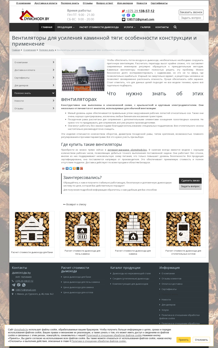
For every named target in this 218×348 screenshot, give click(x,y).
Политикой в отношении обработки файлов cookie (114, 335)
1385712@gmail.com (140, 19)
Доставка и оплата (45, 3)
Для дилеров (125, 3)
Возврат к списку (74, 204)
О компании (23, 3)
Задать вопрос (191, 18)
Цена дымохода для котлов (77, 292)
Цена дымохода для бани (76, 276)
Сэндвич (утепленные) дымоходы (129, 278)
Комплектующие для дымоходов (129, 283)
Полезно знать (70, 3)
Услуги (129, 27)
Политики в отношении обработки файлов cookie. (99, 341)
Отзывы (88, 3)
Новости (142, 3)
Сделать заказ (190, 180)
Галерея (145, 27)
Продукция (65, 27)
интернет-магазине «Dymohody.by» (127, 149)
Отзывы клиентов (170, 278)
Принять (184, 339)
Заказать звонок (191, 12)
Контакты (162, 27)
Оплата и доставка (170, 283)
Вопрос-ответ (104, 3)
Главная (46, 27)
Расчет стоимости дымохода (99, 27)
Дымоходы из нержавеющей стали (130, 273)
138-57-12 (139, 11)
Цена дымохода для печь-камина (80, 281)
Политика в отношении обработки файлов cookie (179, 317)
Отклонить (201, 339)
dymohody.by (21, 329)
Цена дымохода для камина (77, 287)
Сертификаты (159, 3)
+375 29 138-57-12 (24, 280)
